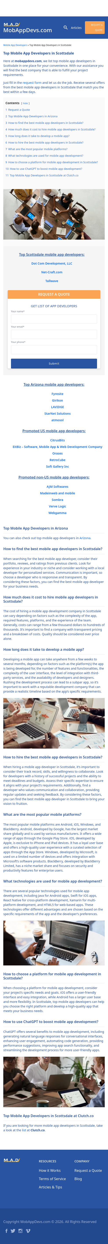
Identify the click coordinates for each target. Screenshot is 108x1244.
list (24, 1130)
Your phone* (54, 345)
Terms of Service (52, 1178)
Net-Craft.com (51, 272)
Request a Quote (97, 27)
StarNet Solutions (57, 413)
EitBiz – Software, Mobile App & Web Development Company (58, 447)
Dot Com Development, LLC (51, 263)
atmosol (57, 420)
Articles (76, 28)
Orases (57, 453)
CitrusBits (57, 440)
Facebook (6, 1230)
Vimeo (28, 1230)
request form (32, 83)
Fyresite (57, 394)
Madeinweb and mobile (57, 493)
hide (25, 103)
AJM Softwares (57, 486)
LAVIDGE (57, 407)
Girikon (57, 400)
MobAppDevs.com (27, 30)
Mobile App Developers (15, 45)
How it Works (50, 1170)
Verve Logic (57, 506)
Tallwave (51, 281)
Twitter (13, 1230)
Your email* (54, 330)
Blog (78, 1178)
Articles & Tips (50, 1187)
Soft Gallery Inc (57, 466)
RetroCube (57, 460)
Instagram (20, 1230)
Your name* (54, 315)
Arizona (84, 538)
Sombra (57, 500)
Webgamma (58, 513)
